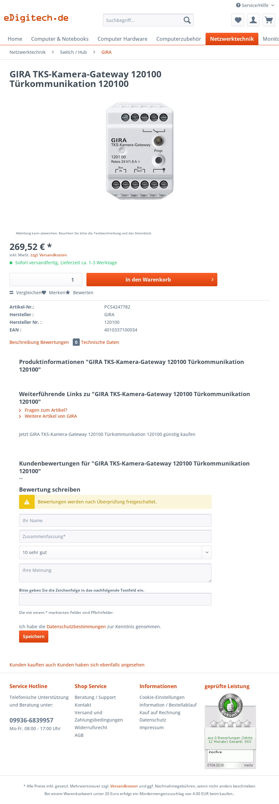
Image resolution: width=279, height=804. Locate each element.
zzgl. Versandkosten (49, 255)
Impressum (152, 727)
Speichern (33, 636)
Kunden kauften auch (33, 665)
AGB (79, 735)
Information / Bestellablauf (168, 705)
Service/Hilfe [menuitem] (253, 5)
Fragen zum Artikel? (43, 410)
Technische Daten (100, 342)
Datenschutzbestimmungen (76, 626)
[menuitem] (148, 23)
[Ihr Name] (115, 520)
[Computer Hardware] (122, 39)
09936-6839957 (31, 720)
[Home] (15, 39)
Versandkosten (124, 786)
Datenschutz (153, 720)
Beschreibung (24, 342)
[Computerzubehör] (179, 39)
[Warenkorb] (268, 20)
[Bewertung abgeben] (115, 552)
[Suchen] (187, 20)
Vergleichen (26, 292)
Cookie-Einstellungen (162, 697)
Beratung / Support (95, 697)
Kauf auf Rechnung (160, 712)
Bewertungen (60, 342)
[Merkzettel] (237, 20)
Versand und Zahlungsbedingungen (99, 716)
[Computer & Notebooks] (60, 39)
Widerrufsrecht (91, 727)
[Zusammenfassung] (115, 536)
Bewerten (79, 292)
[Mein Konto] (253, 20)
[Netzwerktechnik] (232, 39)
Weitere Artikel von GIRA (48, 416)
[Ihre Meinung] (115, 573)
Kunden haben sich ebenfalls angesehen (101, 665)
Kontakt (83, 705)
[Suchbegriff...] (148, 20)
